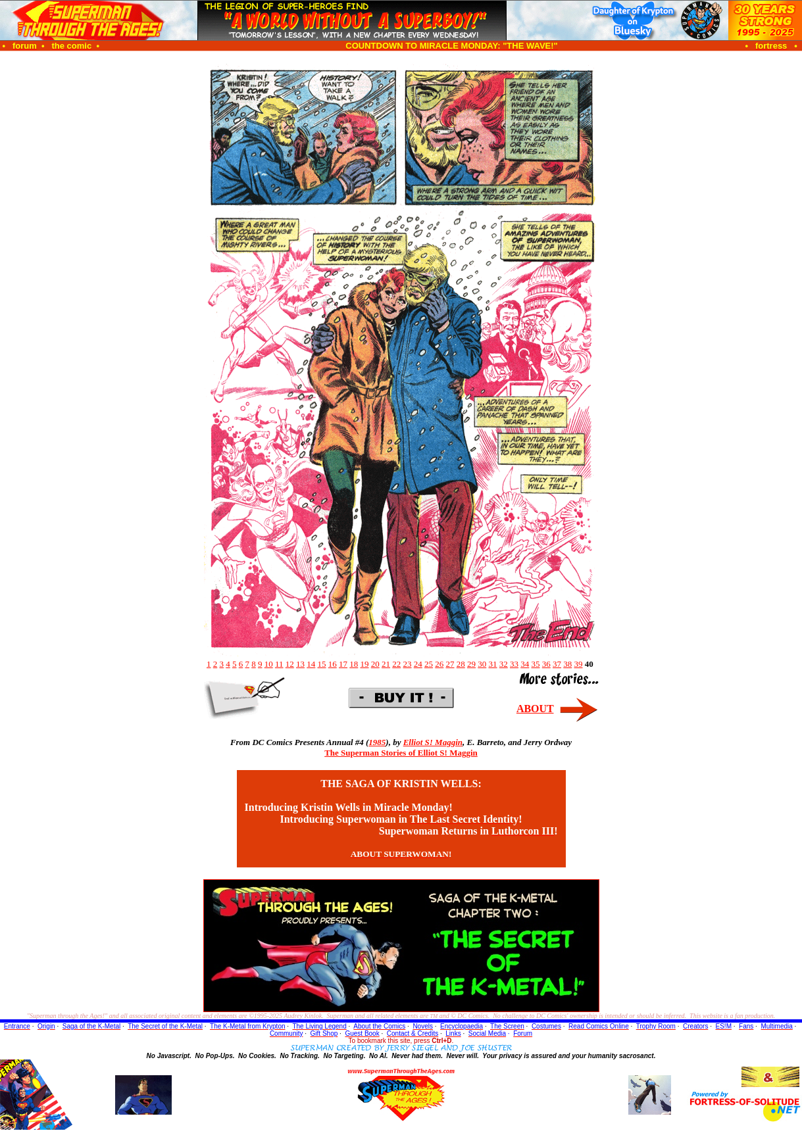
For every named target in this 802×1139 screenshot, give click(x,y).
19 (365, 664)
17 (343, 664)
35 (536, 664)
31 (493, 664)
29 (471, 664)
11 (279, 664)
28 (461, 664)
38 (567, 664)
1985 (377, 742)
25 (428, 664)
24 (418, 664)
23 (407, 664)
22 (396, 664)
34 (524, 664)
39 (578, 664)
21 (386, 664)
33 (514, 664)
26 (439, 664)
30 (482, 664)
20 (375, 664)
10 (268, 664)
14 (311, 664)
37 (557, 664)
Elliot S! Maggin (433, 742)
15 (322, 664)
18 (353, 664)
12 (290, 664)
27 (450, 664)
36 (546, 664)
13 (300, 664)
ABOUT (535, 708)
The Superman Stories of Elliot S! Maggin (401, 753)
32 (503, 664)
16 (332, 664)
